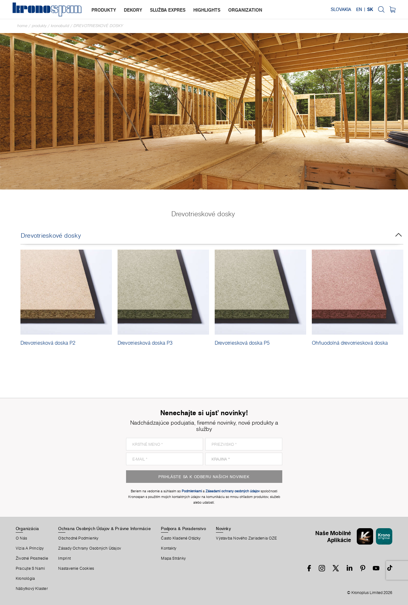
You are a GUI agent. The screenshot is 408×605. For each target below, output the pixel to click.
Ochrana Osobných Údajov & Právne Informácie (104, 528)
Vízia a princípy (30, 548)
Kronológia (25, 578)
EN (359, 9)
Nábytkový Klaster (32, 588)
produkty (103, 10)
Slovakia (341, 9)
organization (245, 10)
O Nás (21, 538)
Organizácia (27, 528)
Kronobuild (60, 25)
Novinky (223, 528)
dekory (133, 10)
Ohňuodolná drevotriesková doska (350, 342)
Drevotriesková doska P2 (47, 342)
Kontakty (168, 548)
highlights (206, 10)
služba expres (167, 10)
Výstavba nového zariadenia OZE (246, 538)
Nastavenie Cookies (76, 568)
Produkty (39, 25)
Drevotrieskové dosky (98, 25)
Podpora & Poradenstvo (183, 528)
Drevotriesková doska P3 (145, 342)
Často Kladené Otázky (181, 538)
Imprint (64, 558)
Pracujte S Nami (30, 568)
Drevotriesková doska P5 (242, 342)
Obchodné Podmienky (78, 538)
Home (22, 25)
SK (370, 9)
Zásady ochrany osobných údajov (89, 548)
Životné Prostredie (32, 558)
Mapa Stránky (173, 558)
